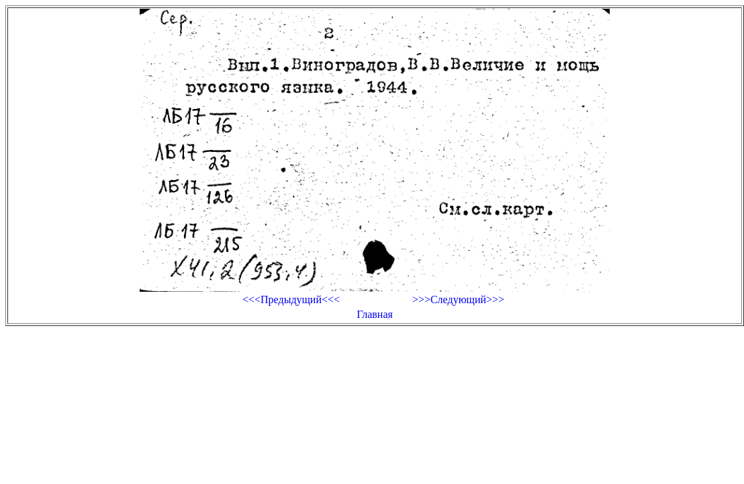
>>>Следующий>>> (458, 299)
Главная (375, 314)
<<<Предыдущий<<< (291, 299)
